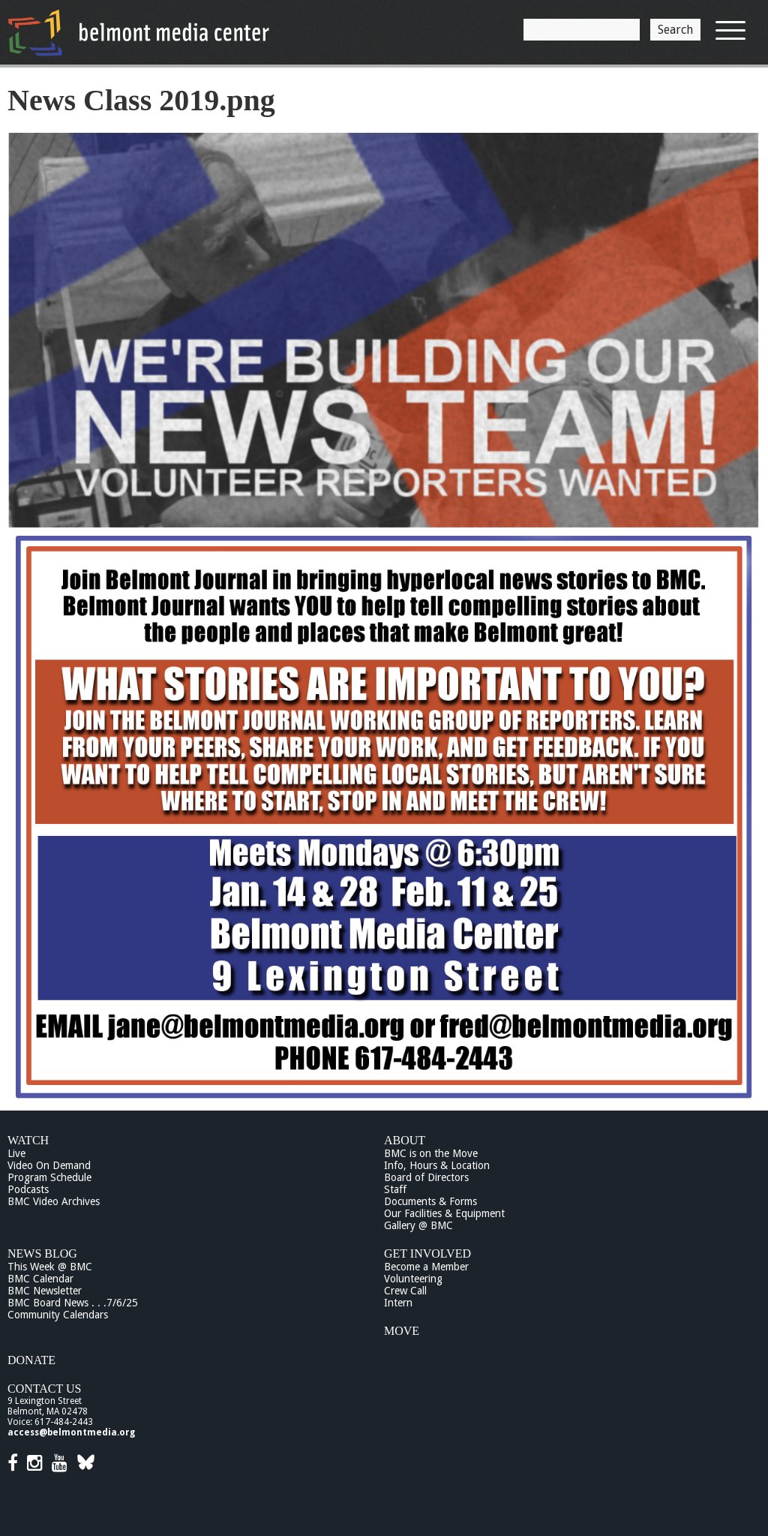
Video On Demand (49, 1165)
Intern (398, 1303)
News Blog (42, 1253)
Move (401, 1330)
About (404, 1140)
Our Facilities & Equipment (444, 1213)
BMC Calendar (41, 1279)
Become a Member (426, 1267)
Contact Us (44, 1388)
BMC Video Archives (54, 1201)
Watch (28, 1140)
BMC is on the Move (431, 1153)
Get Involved (427, 1253)
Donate (32, 1360)
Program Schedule (50, 1177)
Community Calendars (58, 1315)
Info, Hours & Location (437, 1165)
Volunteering (413, 1279)
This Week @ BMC (50, 1267)
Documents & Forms (430, 1201)
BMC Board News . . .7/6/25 (73, 1303)
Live (17, 1153)
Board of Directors (426, 1177)
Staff (395, 1189)
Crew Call (405, 1291)
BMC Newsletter (45, 1291)
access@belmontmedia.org (71, 1432)
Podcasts (28, 1189)
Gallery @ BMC (418, 1225)
